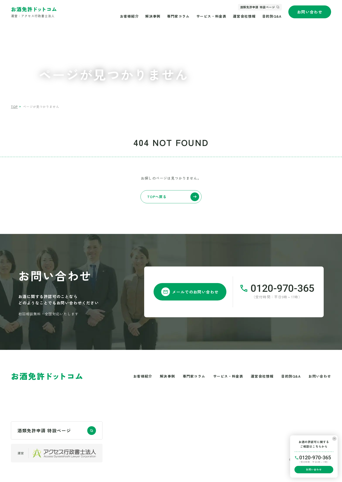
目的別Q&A (272, 16)
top (14, 106)
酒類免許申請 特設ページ (257, 7)
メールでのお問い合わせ (190, 291)
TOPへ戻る (173, 196)
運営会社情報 (244, 16)
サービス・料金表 (211, 16)
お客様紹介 (129, 16)
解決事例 (152, 16)
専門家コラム (178, 16)
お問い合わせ (310, 12)
